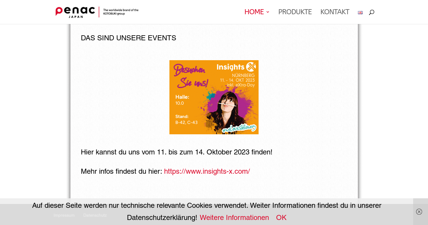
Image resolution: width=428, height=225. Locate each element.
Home (254, 13)
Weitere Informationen (234, 217)
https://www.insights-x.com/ (207, 171)
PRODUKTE (294, 13)
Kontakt (334, 13)
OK (281, 217)
